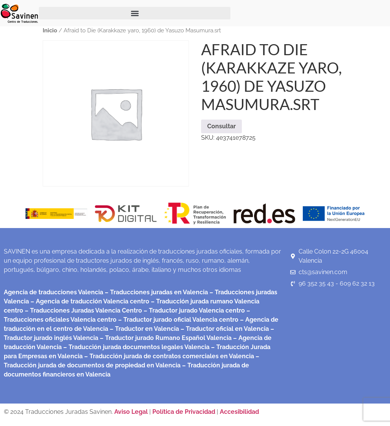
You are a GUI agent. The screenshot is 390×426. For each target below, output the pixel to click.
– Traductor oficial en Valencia (224, 328)
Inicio (50, 30)
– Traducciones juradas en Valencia (155, 292)
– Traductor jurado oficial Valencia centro (177, 319)
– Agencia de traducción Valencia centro (89, 301)
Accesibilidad (239, 411)
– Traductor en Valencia (143, 328)
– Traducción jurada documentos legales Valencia (135, 347)
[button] (134, 13)
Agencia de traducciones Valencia (53, 292)
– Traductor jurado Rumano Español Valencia (165, 337)
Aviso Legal (131, 411)
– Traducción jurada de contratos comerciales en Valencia (168, 356)
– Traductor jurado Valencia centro (193, 310)
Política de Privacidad (183, 411)
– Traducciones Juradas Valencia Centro (82, 310)
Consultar (221, 126)
